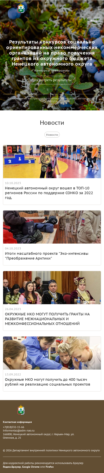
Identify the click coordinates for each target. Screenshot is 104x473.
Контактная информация (17, 422)
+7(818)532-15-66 (13, 427)
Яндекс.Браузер (12, 466)
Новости (52, 134)
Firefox (50, 466)
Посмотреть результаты (52, 80)
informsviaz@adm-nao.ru (19, 430)
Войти (93, 20)
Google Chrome (30, 466)
